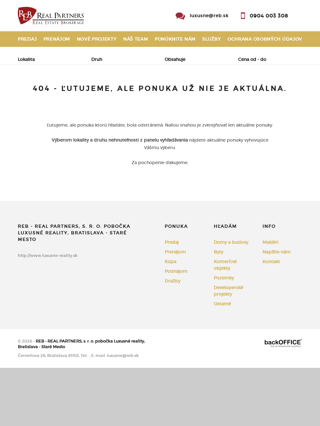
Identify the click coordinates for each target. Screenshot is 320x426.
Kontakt (291, 55)
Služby (211, 39)
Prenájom (56, 39)
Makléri (270, 300)
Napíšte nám (276, 310)
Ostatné (222, 362)
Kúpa (104, 90)
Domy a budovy (231, 300)
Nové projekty (97, 39)
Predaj (27, 39)
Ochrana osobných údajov (265, 39)
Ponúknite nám (175, 39)
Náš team (135, 39)
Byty (218, 310)
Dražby (172, 339)
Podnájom (38, 105)
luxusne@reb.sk (209, 15)
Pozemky (224, 336)
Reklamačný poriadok (49, 55)
